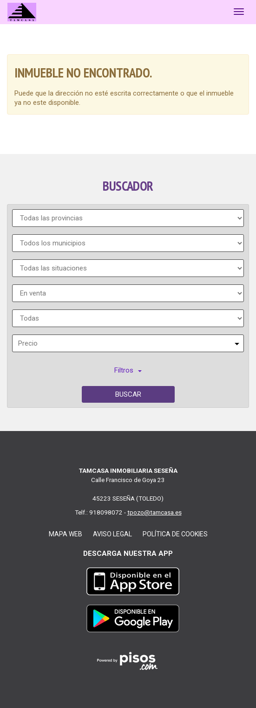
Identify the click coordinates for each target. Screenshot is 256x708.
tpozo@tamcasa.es (154, 512)
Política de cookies (175, 534)
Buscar (128, 394)
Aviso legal (112, 534)
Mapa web (65, 534)
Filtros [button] (128, 370)
